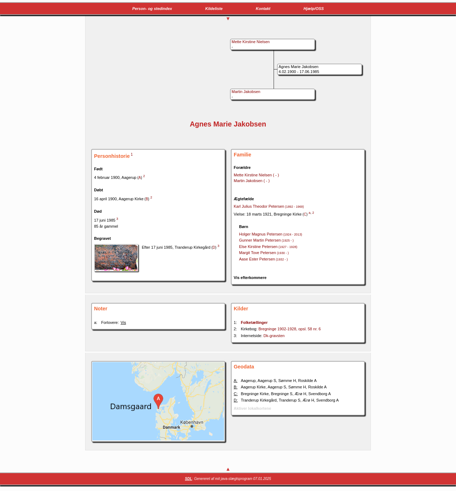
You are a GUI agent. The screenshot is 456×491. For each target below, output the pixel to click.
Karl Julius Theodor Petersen (269, 206)
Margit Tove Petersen (264, 252)
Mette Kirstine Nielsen (256, 175)
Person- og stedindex (152, 8)
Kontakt (263, 8)
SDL (188, 479)
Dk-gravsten (274, 336)
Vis (123, 322)
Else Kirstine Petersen (268, 246)
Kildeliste (214, 8)
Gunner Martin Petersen (266, 240)
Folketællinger (254, 322)
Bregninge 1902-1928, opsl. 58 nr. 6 (290, 329)
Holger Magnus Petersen (270, 234)
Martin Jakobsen (252, 181)
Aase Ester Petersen (263, 259)
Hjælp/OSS (314, 8)
